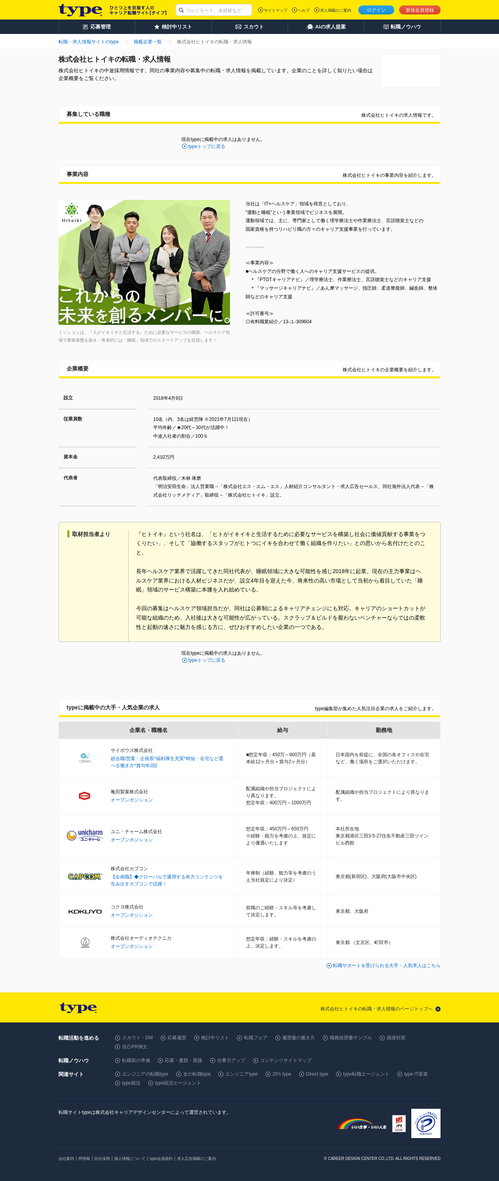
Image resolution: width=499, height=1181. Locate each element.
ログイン (376, 10)
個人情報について (129, 1158)
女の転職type (197, 1074)
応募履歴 (177, 1037)
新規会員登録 (420, 10)
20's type (282, 1074)
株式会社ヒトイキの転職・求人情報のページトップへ (376, 1009)
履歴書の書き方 (298, 1037)
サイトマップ (275, 10)
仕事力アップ (231, 1060)
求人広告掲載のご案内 (196, 1158)
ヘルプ (304, 10)
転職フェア (255, 1037)
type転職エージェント (366, 1074)
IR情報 (84, 1158)
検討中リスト (215, 1037)
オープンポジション (132, 800)
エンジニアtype (241, 1074)
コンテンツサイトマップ (285, 1060)
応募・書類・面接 (183, 1060)
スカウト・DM (137, 1037)
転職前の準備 (136, 1060)
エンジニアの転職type (145, 1074)
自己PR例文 (134, 1046)
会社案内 (66, 1158)
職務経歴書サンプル (351, 1037)
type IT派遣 (416, 1074)
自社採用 (102, 1158)
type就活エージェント (178, 1083)
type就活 (131, 1083)
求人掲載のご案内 (335, 10)
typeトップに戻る (206, 146)
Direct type (317, 1074)
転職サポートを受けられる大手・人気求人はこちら (387, 965)
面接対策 (396, 1037)
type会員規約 (161, 1158)
